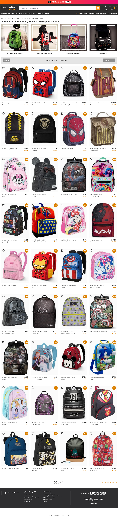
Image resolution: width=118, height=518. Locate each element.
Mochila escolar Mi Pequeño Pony (96, 195)
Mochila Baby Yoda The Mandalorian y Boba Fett (68, 332)
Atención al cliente (12, 493)
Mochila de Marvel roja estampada (97, 469)
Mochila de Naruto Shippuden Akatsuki (96, 241)
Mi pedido (27, 494)
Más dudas (27, 501)
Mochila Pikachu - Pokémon (37, 469)
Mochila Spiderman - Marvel (8, 104)
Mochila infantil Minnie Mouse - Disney (97, 286)
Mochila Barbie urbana (9, 286)
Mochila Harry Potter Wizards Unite (38, 424)
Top (77, 13)
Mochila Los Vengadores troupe (9, 378)
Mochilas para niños (44, 53)
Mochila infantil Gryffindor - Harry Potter (98, 424)
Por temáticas (16, 13)
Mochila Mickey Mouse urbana (68, 378)
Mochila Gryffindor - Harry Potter (98, 104)
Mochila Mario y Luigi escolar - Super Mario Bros (40, 241)
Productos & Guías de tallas (31, 498)
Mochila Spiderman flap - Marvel (39, 104)
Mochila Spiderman (67, 149)
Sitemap (45, 501)
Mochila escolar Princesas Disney (10, 424)
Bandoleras (103, 53)
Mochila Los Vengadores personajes (9, 241)
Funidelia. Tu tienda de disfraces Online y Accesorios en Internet (8, 8)
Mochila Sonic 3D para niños (97, 378)
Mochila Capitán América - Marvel (69, 286)
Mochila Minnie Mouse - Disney (9, 195)
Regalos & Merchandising (15, 18)
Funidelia (3, 18)
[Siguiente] (62, 482)
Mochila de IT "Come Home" (67, 469)
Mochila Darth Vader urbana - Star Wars (8, 332)
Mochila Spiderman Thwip (69, 194)
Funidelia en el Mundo (49, 494)
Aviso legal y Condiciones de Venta (52, 496)
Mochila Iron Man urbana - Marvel (40, 286)
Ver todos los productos (109, 482)
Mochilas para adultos (15, 53)
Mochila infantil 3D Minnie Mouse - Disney (69, 241)
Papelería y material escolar (30, 18)
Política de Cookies (48, 500)
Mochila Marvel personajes (98, 331)
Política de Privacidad (48, 498)
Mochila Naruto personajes (10, 468)
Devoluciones (28, 500)
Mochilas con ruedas (73, 53)
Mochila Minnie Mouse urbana (39, 195)
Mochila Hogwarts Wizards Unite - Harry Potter (69, 104)
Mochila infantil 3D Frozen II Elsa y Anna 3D (40, 378)
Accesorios (29, 13)
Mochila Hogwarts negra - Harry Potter (69, 424)
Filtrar (6, 60)
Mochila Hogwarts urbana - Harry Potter (98, 149)
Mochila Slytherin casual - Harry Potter (40, 332)
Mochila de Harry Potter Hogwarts (39, 149)
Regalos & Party (43, 13)
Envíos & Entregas (29, 496)
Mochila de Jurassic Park (9, 149)
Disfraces (5, 13)
